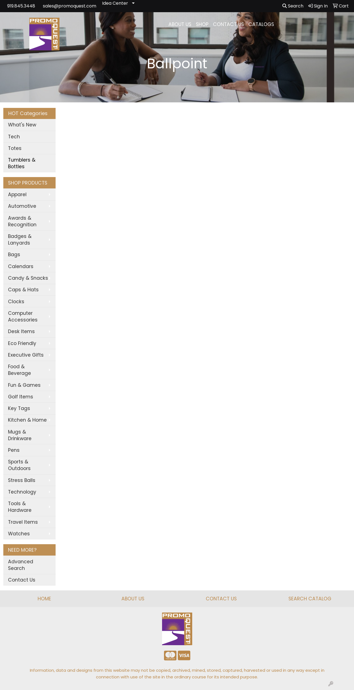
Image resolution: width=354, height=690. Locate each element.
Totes (15, 148)
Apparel (17, 194)
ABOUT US (179, 24)
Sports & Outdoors (19, 465)
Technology (22, 492)
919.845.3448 (21, 6)
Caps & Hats (23, 289)
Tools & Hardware (20, 506)
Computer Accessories (23, 316)
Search (292, 6)
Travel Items (23, 522)
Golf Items (20, 396)
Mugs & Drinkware (20, 435)
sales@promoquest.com (69, 6)
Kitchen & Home (27, 420)
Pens (14, 450)
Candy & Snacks (28, 278)
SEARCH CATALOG (309, 598)
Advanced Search (20, 565)
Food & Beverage (19, 370)
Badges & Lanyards (20, 239)
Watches (19, 533)
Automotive (22, 206)
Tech (14, 136)
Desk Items (21, 331)
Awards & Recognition (22, 221)
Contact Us (21, 580)
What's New (22, 124)
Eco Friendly (22, 343)
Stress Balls (21, 480)
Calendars (20, 266)
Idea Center (115, 3)
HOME (44, 598)
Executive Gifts (26, 355)
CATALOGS (261, 24)
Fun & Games (24, 385)
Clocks (16, 301)
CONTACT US (228, 24)
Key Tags (19, 408)
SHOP (202, 24)
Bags (14, 254)
